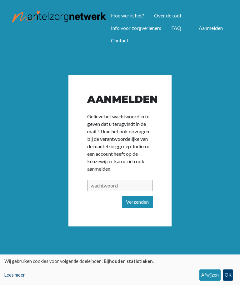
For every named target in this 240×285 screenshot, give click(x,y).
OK (228, 275)
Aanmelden (211, 28)
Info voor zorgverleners (136, 28)
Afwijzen (210, 275)
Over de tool (167, 15)
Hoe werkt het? (127, 15)
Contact (119, 40)
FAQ (176, 28)
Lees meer (14, 275)
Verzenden (137, 202)
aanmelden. (99, 169)
